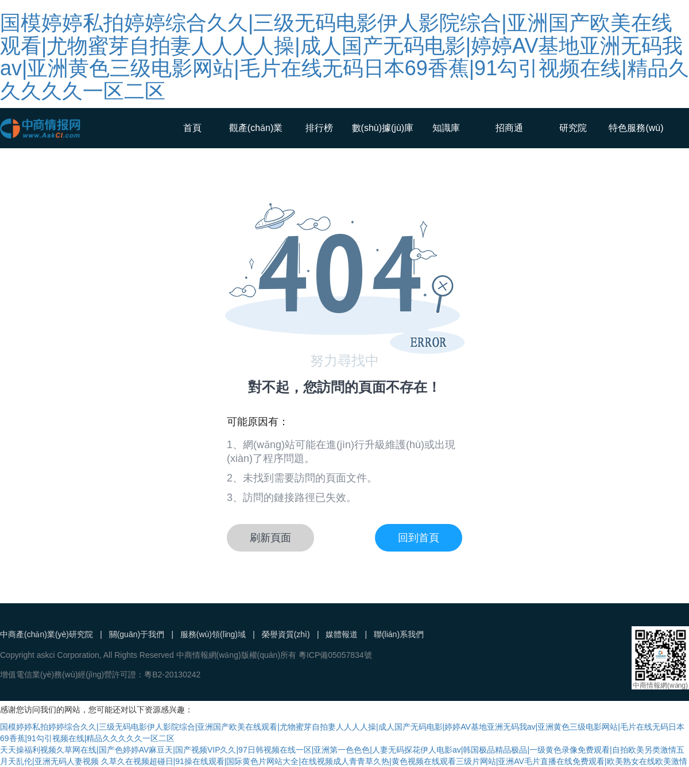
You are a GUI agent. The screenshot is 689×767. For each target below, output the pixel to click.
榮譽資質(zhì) (286, 634)
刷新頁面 (270, 538)
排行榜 (319, 128)
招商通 (509, 128)
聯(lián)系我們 (399, 634)
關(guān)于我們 (136, 634)
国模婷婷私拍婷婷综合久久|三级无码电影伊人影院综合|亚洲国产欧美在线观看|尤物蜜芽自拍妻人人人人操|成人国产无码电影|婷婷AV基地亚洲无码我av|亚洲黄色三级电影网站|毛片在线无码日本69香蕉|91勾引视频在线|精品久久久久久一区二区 (344, 57)
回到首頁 (418, 538)
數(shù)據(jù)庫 (383, 128)
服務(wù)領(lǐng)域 (213, 634)
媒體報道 (342, 634)
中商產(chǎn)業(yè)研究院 (46, 634)
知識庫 (446, 128)
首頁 (192, 128)
